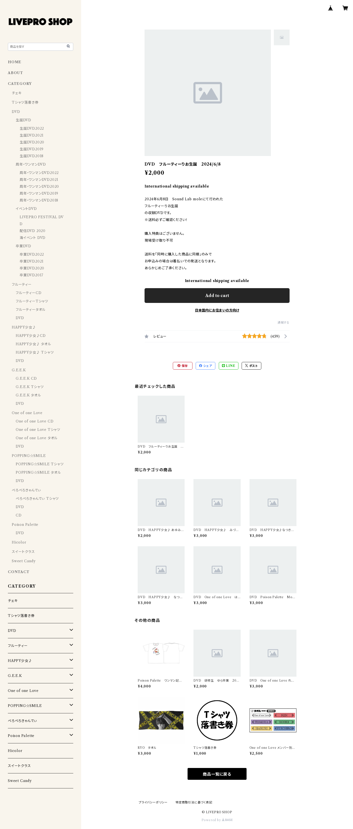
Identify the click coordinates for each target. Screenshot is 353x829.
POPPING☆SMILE (29, 456)
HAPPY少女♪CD (31, 335)
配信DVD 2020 (32, 231)
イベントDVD (26, 208)
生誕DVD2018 (32, 156)
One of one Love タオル (37, 438)
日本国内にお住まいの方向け (217, 310)
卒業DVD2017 (31, 275)
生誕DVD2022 (32, 128)
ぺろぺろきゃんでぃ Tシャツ (37, 498)
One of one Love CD (34, 421)
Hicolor (19, 542)
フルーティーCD (28, 293)
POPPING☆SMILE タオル (38, 472)
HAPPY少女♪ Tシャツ (35, 352)
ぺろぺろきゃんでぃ (26, 490)
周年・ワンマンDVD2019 (39, 193)
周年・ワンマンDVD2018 (39, 200)
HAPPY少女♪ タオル (33, 344)
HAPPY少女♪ (24, 327)
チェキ (16, 93)
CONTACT (18, 572)
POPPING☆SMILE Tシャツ (39, 464)
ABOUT (15, 73)
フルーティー (22, 284)
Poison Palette (25, 524)
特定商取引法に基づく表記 (194, 802)
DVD (16, 111)
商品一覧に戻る (217, 774)
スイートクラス (23, 551)
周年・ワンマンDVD (31, 164)
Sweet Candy (24, 561)
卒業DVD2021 (32, 261)
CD (19, 515)
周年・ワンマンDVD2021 (39, 179)
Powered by (217, 820)
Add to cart (217, 295)
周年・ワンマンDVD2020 (39, 186)
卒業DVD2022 (32, 254)
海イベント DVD (32, 237)
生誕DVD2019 (32, 149)
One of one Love (27, 413)
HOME (14, 62)
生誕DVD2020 (32, 142)
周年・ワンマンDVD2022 (39, 173)
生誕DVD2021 (32, 135)
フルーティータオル (30, 309)
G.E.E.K (19, 370)
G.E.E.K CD (26, 378)
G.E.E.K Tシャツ (30, 387)
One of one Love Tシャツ (38, 429)
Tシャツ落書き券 (25, 102)
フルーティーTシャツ (32, 301)
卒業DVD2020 (32, 268)
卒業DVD (23, 246)
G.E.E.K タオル (28, 395)
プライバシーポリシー (153, 802)
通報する (284, 322)
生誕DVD (23, 120)
